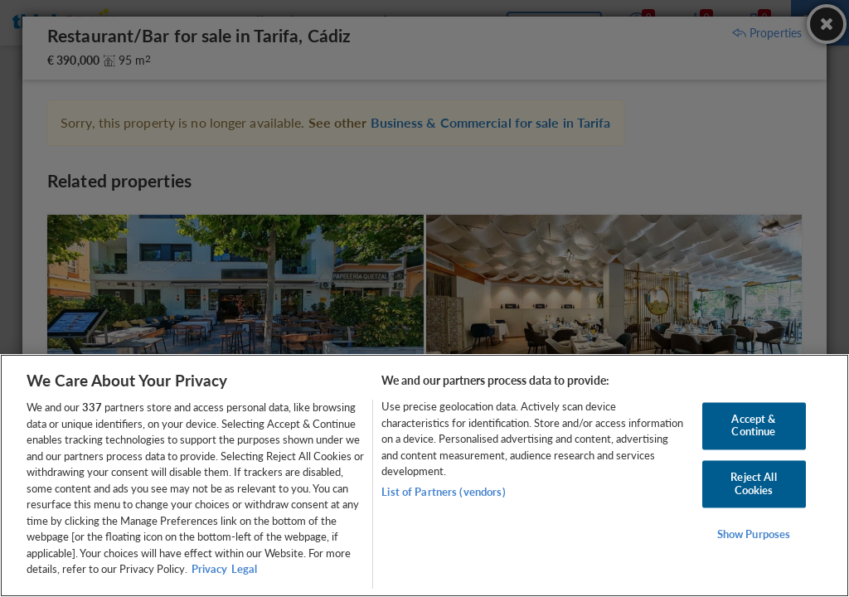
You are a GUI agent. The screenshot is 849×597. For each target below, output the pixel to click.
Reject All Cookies (753, 483)
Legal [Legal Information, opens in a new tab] (244, 568)
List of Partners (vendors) (443, 491)
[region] (424, 475)
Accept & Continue (753, 425)
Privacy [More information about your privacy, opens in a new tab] (209, 568)
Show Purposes (754, 534)
